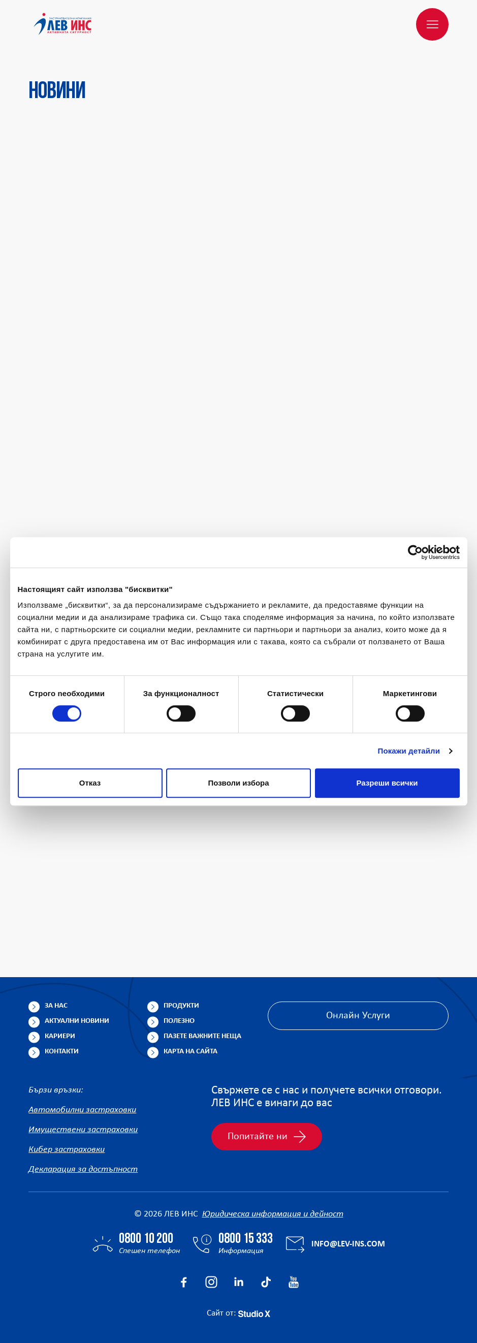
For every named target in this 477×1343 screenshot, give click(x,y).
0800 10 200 (146, 1239)
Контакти (62, 1051)
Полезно (179, 1021)
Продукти (181, 1006)
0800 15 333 (245, 1239)
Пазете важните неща (202, 1036)
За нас (56, 1006)
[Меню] (432, 24)
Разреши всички (387, 782)
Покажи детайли (409, 750)
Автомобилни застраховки (82, 1110)
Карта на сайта (190, 1051)
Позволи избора (238, 782)
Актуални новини (77, 1021)
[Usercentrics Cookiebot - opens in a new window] (415, 552)
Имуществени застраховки (83, 1130)
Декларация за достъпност (83, 1169)
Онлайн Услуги (358, 1016)
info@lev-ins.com (348, 1244)
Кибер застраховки (66, 1149)
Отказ (90, 782)
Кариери (60, 1036)
